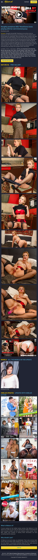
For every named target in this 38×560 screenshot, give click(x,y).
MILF (21, 52)
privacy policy (33, 536)
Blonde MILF (8, 50)
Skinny (8, 56)
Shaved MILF (32, 54)
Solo (17, 56)
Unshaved (13, 57)
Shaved (27, 54)
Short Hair (3, 56)
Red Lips (22, 54)
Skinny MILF (13, 56)
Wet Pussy (18, 57)
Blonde (2, 50)
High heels (27, 50)
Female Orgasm (20, 50)
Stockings (21, 56)
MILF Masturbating (27, 52)
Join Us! (34, 2)
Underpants (7, 57)
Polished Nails (16, 54)
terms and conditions (22, 536)
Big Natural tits (27, 49)
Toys (29, 56)
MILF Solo (8, 53)
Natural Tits (27, 53)
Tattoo (26, 56)
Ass (22, 49)
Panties (10, 54)
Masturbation (16, 52)
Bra (12, 50)
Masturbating (8, 52)
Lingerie (3, 52)
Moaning (13, 53)
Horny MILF (33, 50)
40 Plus (19, 49)
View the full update (7, 60)
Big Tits (33, 49)
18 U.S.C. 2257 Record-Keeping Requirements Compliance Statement (19, 534)
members (26, 2)
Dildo (14, 50)
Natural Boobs (19, 53)
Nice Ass (6, 54)
